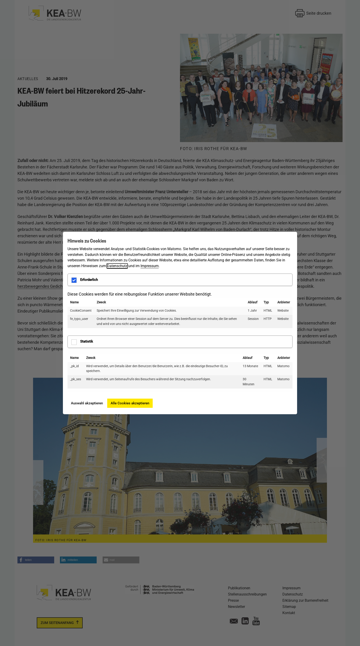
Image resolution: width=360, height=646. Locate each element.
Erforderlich (84, 280)
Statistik (82, 342)
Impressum (150, 266)
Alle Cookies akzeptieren (130, 403)
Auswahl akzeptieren (87, 403)
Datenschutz (117, 266)
